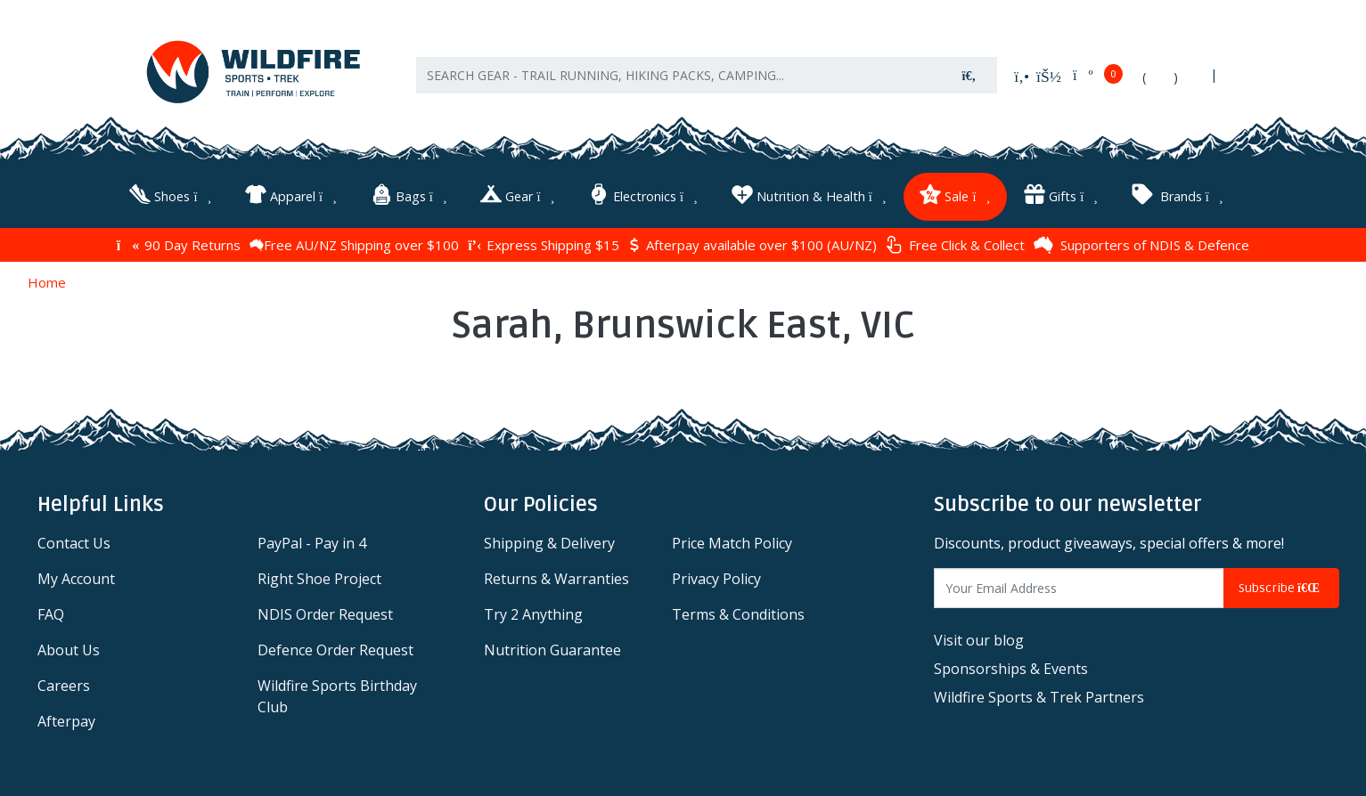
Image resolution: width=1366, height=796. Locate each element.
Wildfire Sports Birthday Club (337, 693)
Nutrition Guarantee (552, 647)
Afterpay (66, 718)
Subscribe (1281, 585)
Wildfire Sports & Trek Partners (1039, 694)
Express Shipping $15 (543, 241)
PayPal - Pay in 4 (312, 540)
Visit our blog (979, 637)
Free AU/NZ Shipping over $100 (354, 241)
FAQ (50, 611)
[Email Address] (1079, 585)
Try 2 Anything (533, 611)
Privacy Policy (716, 576)
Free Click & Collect (955, 241)
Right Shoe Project (319, 576)
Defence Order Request (335, 647)
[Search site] (969, 80)
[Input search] (679, 80)
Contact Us (73, 540)
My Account (76, 576)
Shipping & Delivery (549, 540)
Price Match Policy (732, 540)
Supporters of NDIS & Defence (1141, 241)
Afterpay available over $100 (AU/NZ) (752, 241)
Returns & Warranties (556, 576)
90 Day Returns (179, 241)
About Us (68, 647)
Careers (63, 683)
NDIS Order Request (325, 611)
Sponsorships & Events (1011, 666)
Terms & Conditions (738, 611)
